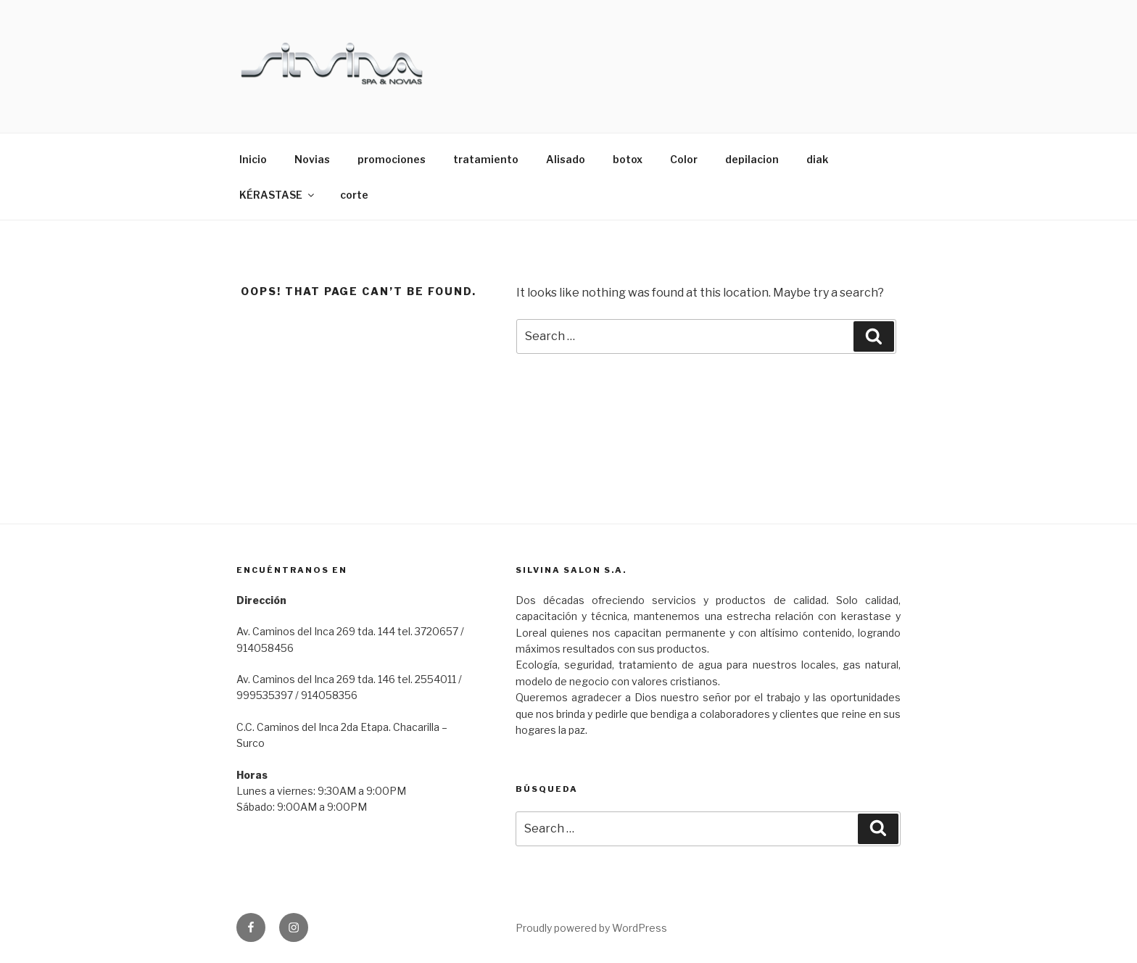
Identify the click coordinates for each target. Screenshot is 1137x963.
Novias (312, 159)
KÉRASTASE (277, 195)
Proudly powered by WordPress (591, 928)
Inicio (253, 159)
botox (627, 159)
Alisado (565, 159)
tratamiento (485, 159)
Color (684, 159)
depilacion (752, 159)
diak (817, 159)
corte (354, 195)
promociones (391, 159)
